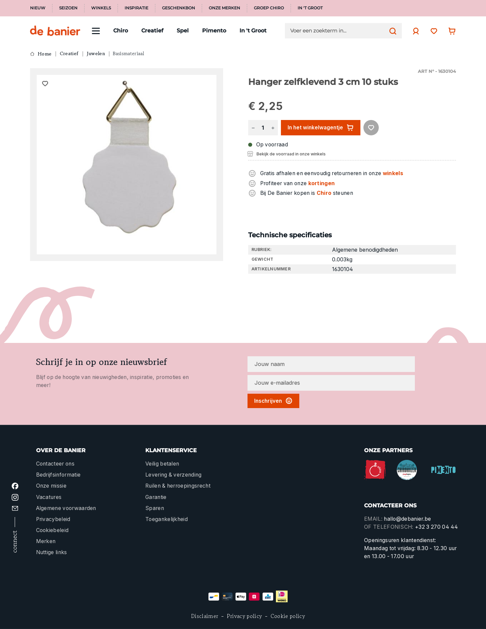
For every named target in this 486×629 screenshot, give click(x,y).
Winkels (101, 8)
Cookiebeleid (52, 530)
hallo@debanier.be (407, 519)
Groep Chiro (269, 8)
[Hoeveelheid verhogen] (273, 128)
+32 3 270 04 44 (436, 527)
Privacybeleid (53, 519)
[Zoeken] (391, 31)
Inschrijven (273, 400)
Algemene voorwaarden (66, 508)
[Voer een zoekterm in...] (338, 31)
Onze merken (224, 8)
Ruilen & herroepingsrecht (177, 486)
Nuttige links (51, 552)
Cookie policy (288, 616)
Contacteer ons (55, 464)
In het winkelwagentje (321, 127)
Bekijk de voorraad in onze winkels (291, 153)
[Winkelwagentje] (450, 31)
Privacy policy (244, 616)
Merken (46, 541)
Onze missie (51, 486)
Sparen (154, 508)
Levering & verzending (173, 475)
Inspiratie (136, 8)
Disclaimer (204, 616)
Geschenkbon (178, 8)
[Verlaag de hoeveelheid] (253, 128)
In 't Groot (310, 8)
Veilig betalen (162, 464)
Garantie (156, 497)
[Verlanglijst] (432, 31)
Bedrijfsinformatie (58, 475)
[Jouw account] (414, 31)
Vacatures (49, 497)
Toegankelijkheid (166, 519)
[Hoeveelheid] (263, 128)
